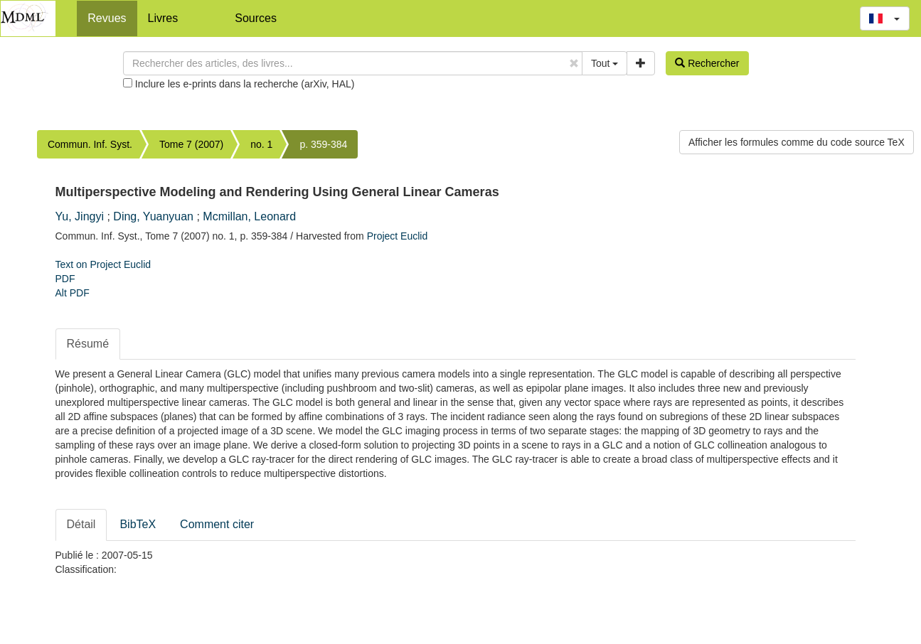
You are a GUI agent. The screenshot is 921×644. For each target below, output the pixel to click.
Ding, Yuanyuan (153, 216)
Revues (106, 18)
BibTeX (137, 524)
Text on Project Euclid (103, 264)
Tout (604, 63)
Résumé (88, 344)
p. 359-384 (323, 144)
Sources (256, 18)
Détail (81, 524)
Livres (163, 18)
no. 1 (261, 144)
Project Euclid (397, 236)
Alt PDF (72, 293)
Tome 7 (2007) (191, 144)
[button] (885, 18)
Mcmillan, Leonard (249, 216)
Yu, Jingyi (79, 216)
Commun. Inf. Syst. (90, 144)
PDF (65, 278)
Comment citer (217, 524)
